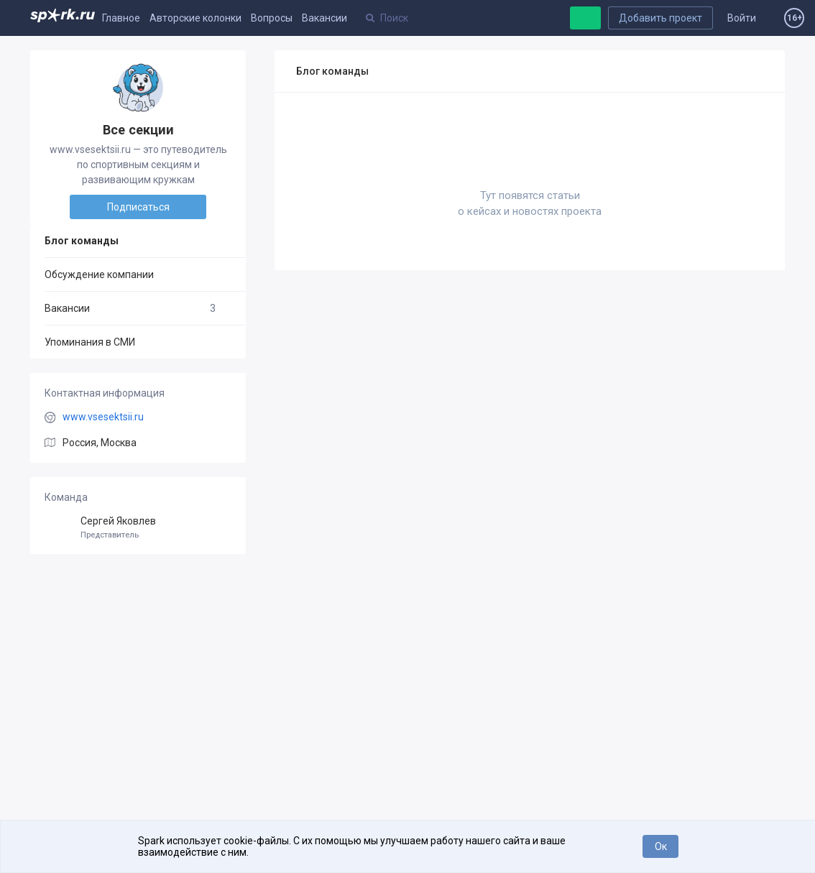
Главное (121, 18)
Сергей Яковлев (138, 527)
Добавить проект (660, 18)
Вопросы (272, 18)
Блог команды (82, 240)
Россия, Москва (100, 442)
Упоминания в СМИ (90, 342)
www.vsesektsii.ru (103, 416)
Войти (741, 18)
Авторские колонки (195, 18)
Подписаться (138, 207)
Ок (661, 846)
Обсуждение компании (99, 274)
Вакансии (324, 18)
